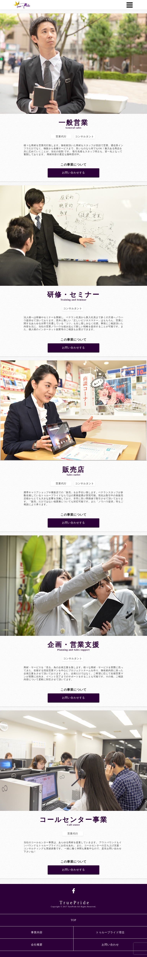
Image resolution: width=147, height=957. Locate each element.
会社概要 (36, 944)
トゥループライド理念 (110, 932)
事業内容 (36, 932)
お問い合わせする (73, 172)
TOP (73, 920)
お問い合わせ (110, 944)
